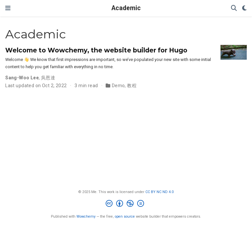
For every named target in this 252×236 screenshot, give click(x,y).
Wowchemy (85, 216)
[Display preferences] (244, 8)
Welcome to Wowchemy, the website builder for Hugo (96, 50)
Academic (126, 8)
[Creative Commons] (126, 204)
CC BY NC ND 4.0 (159, 192)
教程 (131, 85)
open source (125, 216)
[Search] (234, 8)
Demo (118, 85)
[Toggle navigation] (7, 8)
